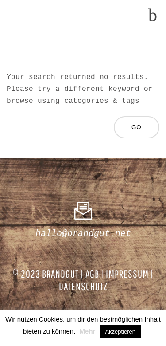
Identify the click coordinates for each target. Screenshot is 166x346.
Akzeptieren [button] (120, 331)
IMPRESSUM (127, 273)
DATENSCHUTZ (83, 286)
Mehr (88, 331)
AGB (92, 273)
